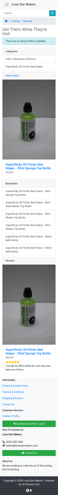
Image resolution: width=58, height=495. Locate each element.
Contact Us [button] (29, 452)
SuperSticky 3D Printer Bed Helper (24, 66)
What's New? (13, 75)
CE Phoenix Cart (30, 484)
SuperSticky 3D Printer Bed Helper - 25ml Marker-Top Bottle (28, 227)
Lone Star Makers (24, 4)
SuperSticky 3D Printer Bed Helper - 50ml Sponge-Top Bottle (28, 166)
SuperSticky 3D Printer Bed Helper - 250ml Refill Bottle (29, 249)
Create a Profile (10, 416)
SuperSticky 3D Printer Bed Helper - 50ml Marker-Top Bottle (28, 215)
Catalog (15, 21)
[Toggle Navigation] (6, 5)
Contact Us (8, 404)
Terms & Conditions (13, 392)
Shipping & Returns (12, 398)
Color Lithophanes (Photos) (21, 59)
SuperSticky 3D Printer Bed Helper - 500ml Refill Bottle (29, 238)
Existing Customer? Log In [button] (29, 423)
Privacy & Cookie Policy (15, 385)
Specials (27, 21)
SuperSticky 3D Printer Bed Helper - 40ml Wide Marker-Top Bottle (28, 204)
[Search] (25, 13)
